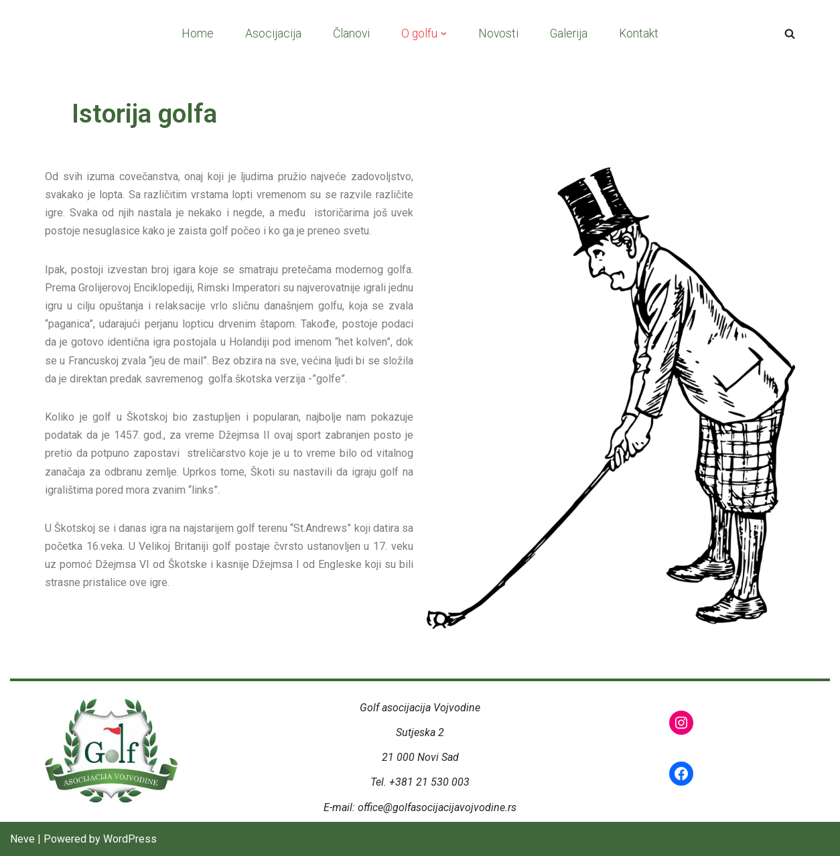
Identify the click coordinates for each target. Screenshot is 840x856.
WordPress (130, 839)
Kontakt (638, 33)
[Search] (789, 33)
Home (198, 33)
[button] (444, 34)
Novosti (498, 33)
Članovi (351, 33)
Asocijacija (273, 33)
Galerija (568, 33)
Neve (22, 839)
